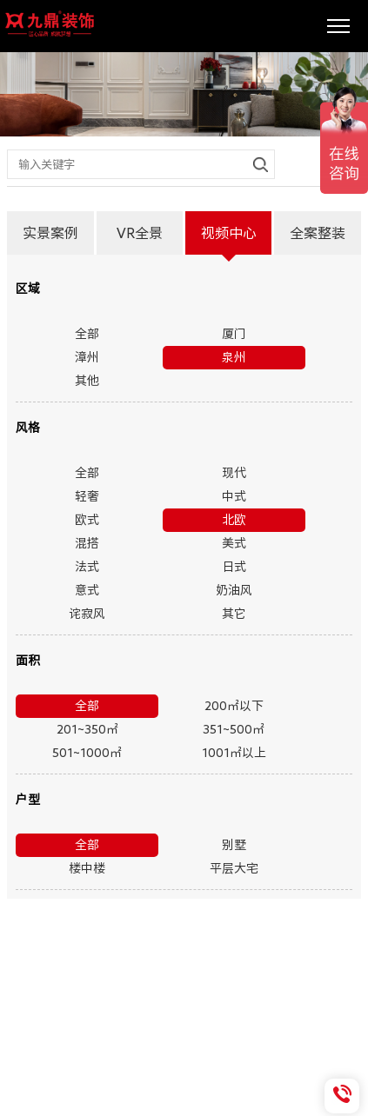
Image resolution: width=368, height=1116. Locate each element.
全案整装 (317, 233)
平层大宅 (234, 868)
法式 (87, 567)
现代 (234, 473)
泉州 (234, 357)
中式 (234, 496)
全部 (87, 334)
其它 (234, 614)
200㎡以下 (234, 706)
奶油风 (234, 590)
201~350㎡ (87, 729)
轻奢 (87, 496)
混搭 (87, 543)
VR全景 (140, 233)
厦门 (234, 334)
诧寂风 (87, 614)
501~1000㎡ (87, 753)
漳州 (87, 357)
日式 (234, 567)
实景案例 (50, 233)
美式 (234, 543)
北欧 (234, 520)
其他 (87, 381)
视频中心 (229, 233)
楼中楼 (87, 868)
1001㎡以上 (234, 753)
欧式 (87, 520)
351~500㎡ (233, 729)
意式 (87, 590)
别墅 (234, 845)
